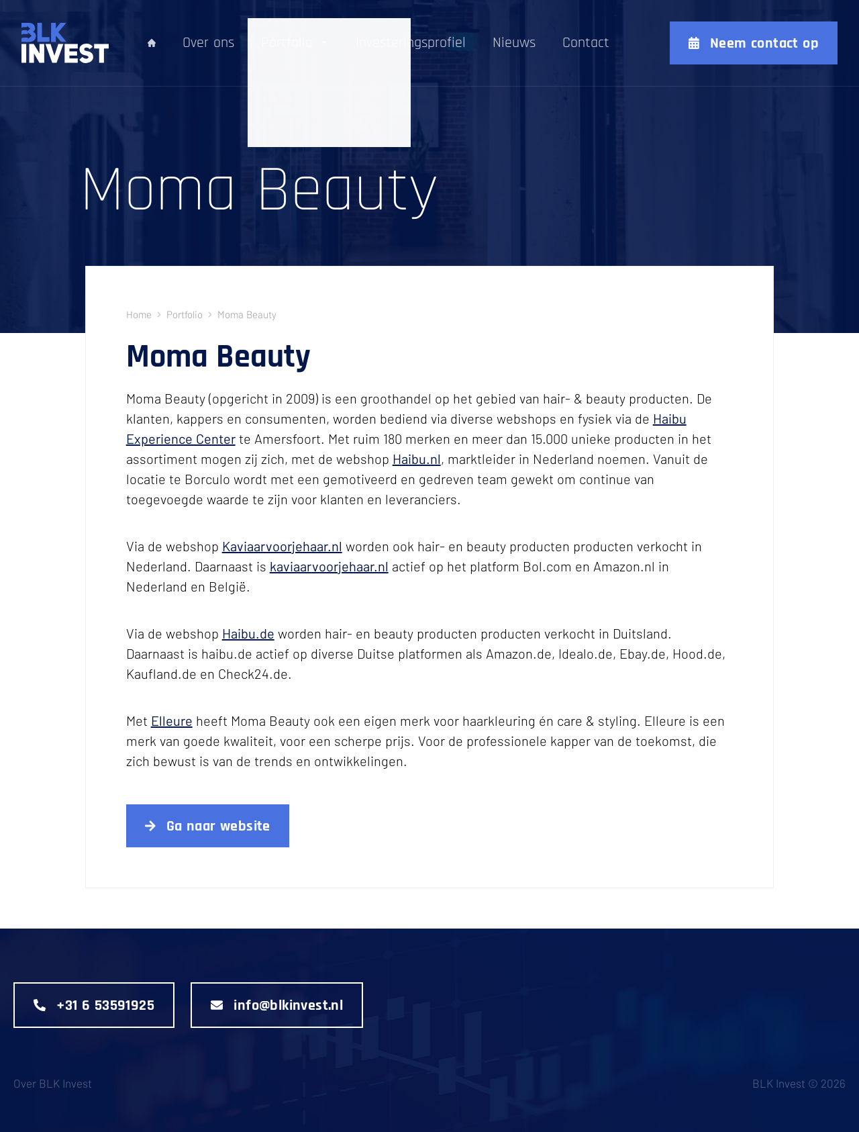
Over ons (208, 43)
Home (139, 314)
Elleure (172, 720)
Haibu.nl (417, 459)
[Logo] (44, 43)
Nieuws (514, 43)
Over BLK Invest (52, 1083)
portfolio (184, 314)
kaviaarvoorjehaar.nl (329, 566)
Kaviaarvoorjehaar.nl (282, 546)
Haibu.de (248, 633)
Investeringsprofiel (411, 43)
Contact (585, 43)
